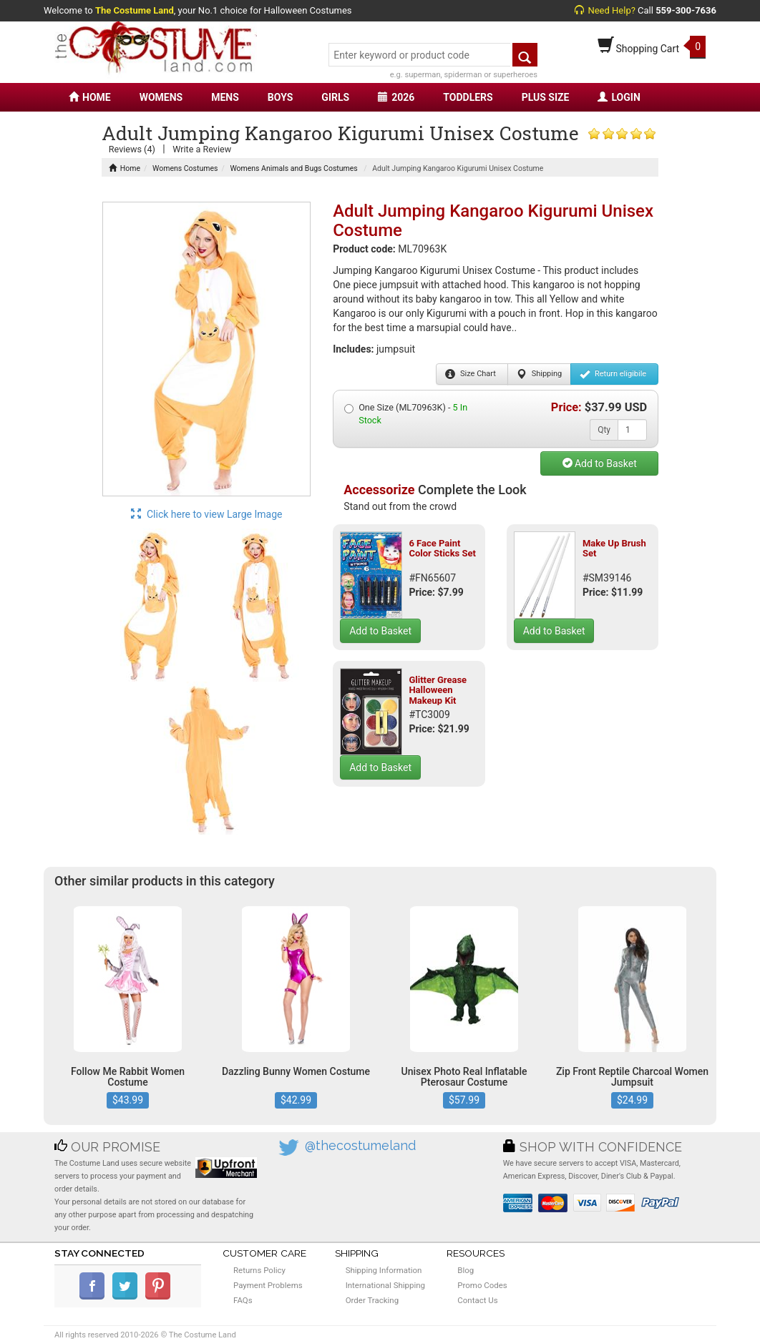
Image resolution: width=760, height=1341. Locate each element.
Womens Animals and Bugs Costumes (293, 168)
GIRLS (335, 97)
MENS (225, 97)
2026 (396, 97)
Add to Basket (599, 463)
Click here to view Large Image (207, 514)
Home (124, 168)
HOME (90, 97)
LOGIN (619, 97)
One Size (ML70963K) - (405, 414)
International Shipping (385, 1285)
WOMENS (161, 97)
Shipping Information (384, 1270)
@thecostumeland (360, 1145)
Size (470, 374)
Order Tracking (372, 1300)
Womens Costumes (185, 168)
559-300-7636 (686, 10)
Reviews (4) (132, 149)
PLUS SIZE (546, 97)
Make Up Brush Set (614, 548)
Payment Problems (268, 1285)
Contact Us (477, 1300)
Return (613, 374)
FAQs (243, 1300)
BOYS (280, 97)
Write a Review (201, 149)
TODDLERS (467, 97)
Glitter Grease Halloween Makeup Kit (438, 690)
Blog (465, 1270)
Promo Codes (482, 1285)
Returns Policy (259, 1270)
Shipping (539, 374)
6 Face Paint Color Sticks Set (442, 548)
